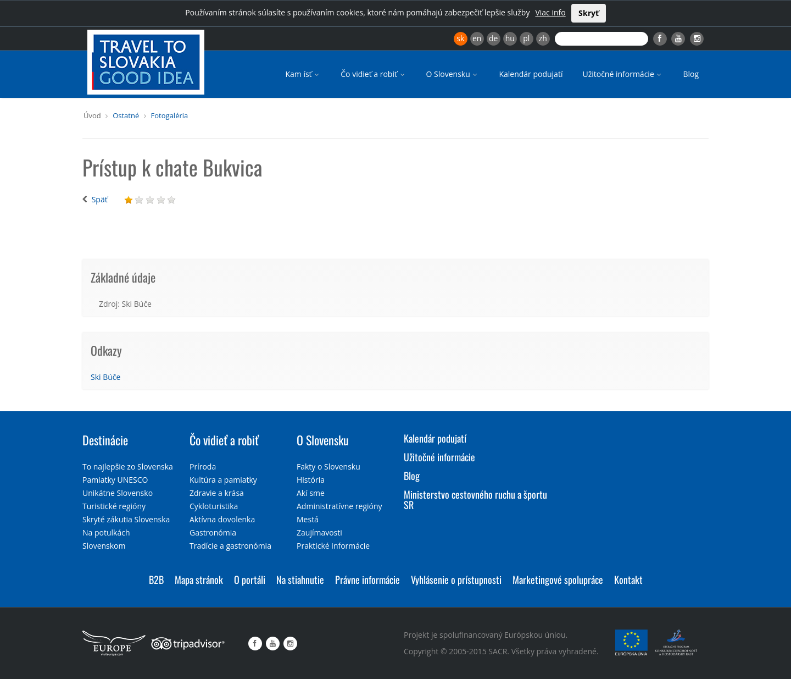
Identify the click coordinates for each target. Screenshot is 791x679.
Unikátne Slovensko (117, 493)
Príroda (203, 466)
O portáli (249, 579)
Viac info (550, 12)
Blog (691, 74)
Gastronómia (213, 532)
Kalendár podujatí (530, 74)
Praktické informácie (333, 545)
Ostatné (126, 115)
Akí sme (311, 493)
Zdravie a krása (217, 493)
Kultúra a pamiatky (223, 479)
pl (526, 38)
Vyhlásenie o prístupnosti (456, 579)
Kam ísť (303, 74)
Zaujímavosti (319, 532)
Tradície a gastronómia (230, 545)
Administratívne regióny (339, 506)
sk (460, 38)
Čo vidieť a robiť (373, 74)
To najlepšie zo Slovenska (127, 466)
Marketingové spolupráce (558, 579)
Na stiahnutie (300, 579)
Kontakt (628, 579)
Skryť (588, 13)
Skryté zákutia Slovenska (126, 519)
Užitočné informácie (622, 74)
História (311, 479)
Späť (100, 199)
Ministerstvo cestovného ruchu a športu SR (475, 499)
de (493, 38)
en (476, 38)
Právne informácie (367, 579)
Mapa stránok (199, 579)
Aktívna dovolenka (222, 519)
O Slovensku (453, 74)
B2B (156, 579)
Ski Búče (105, 377)
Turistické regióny (114, 506)
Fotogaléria (169, 115)
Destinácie (105, 440)
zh (543, 38)
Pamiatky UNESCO (115, 479)
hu (510, 38)
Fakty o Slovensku (328, 466)
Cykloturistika (214, 506)
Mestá (308, 519)
